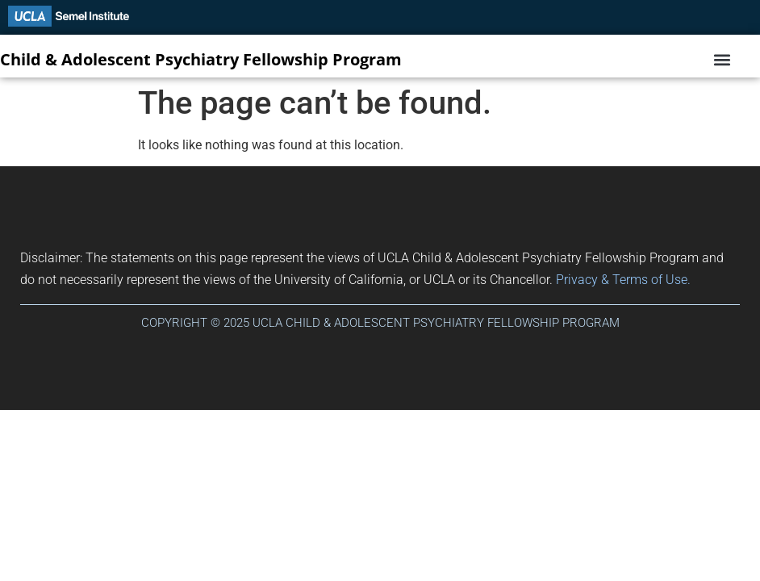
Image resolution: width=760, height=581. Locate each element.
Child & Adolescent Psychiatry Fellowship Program (201, 59)
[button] (721, 60)
